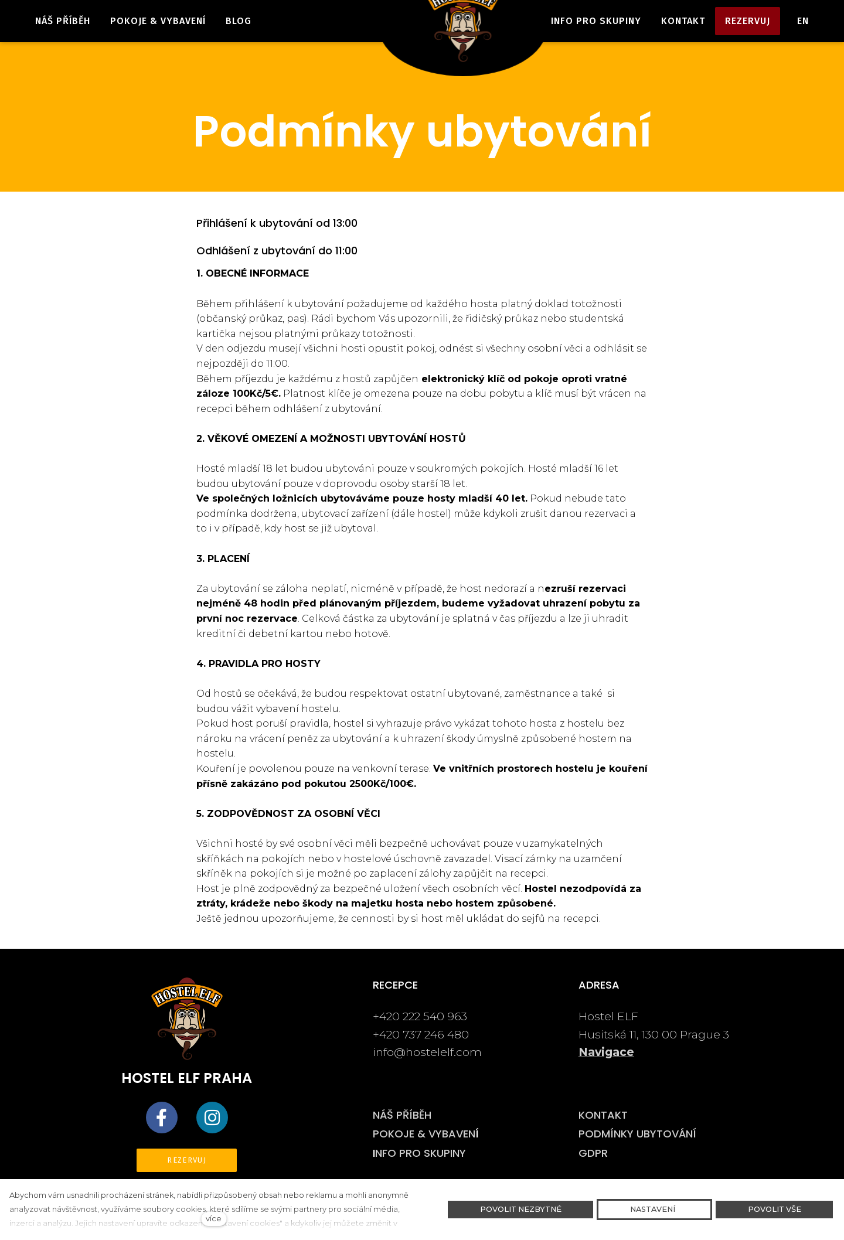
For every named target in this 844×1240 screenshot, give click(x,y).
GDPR (593, 1153)
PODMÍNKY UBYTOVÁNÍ (637, 1133)
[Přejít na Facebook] (162, 1117)
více (214, 1218)
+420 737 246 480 (422, 1034)
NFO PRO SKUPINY (420, 1153)
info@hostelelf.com (427, 1052)
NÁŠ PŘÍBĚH (402, 1115)
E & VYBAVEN (442, 1133)
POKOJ (391, 1133)
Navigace (606, 1052)
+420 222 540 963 (421, 1016)
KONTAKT (603, 1115)
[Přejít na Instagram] (212, 1117)
